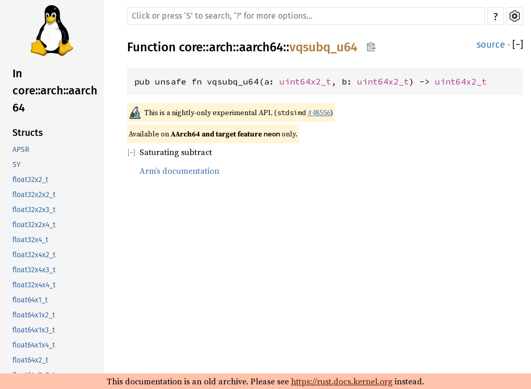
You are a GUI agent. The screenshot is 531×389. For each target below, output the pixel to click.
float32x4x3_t (33, 270)
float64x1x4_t (33, 345)
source (491, 44)
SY (16, 164)
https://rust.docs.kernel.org (342, 381)
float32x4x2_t (33, 255)
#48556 (319, 112)
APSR (20, 149)
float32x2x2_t (33, 194)
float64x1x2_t (33, 315)
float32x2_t (30, 179)
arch (221, 47)
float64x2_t (30, 360)
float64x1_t (30, 300)
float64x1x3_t (33, 330)
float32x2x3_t (33, 209)
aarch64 (261, 47)
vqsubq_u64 (323, 47)
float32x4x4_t (33, 285)
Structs (27, 132)
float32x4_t (30, 239)
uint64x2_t (305, 81)
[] (517, 44)
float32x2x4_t (33, 224)
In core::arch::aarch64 (54, 90)
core (191, 47)
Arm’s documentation (179, 170)
